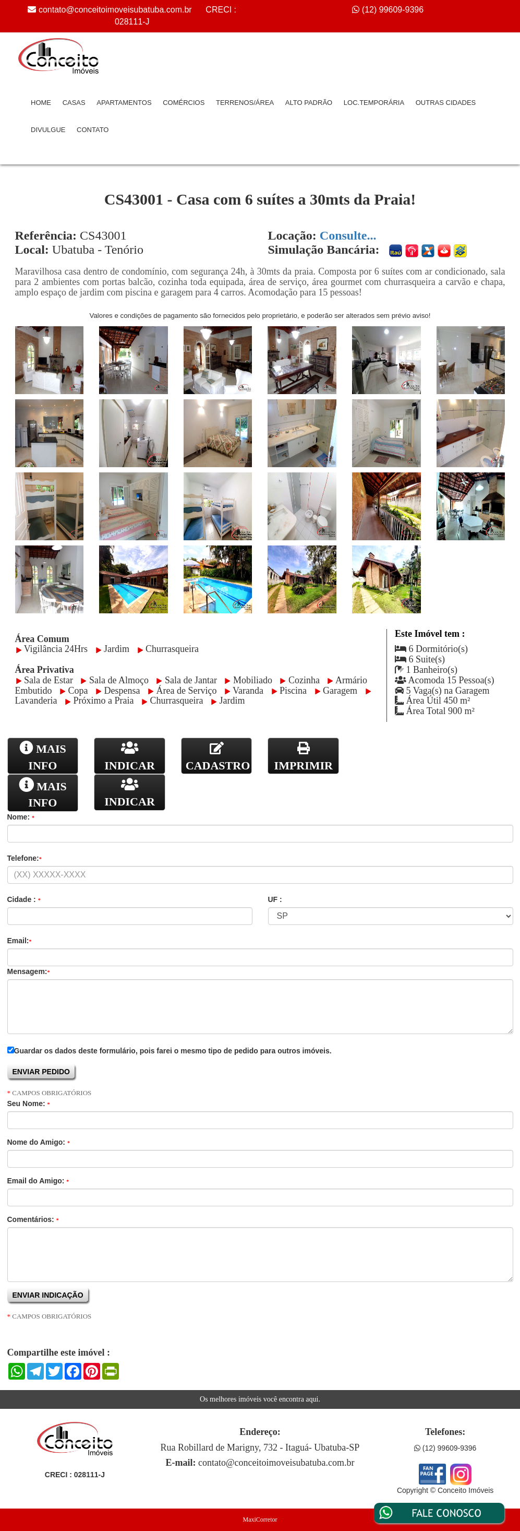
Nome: (20, 817)
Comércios (183, 102)
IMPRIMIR (303, 757)
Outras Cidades (446, 102)
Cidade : (24, 899)
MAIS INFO (42, 756)
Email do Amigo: (38, 1181)
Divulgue (48, 130)
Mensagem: (28, 971)
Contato (92, 130)
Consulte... (348, 235)
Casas (74, 102)
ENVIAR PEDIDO (42, 1071)
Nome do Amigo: (38, 1142)
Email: (19, 940)
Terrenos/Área (245, 102)
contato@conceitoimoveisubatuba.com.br (115, 9)
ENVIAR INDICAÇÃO (49, 1295)
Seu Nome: (28, 1103)
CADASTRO (218, 757)
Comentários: (33, 1219)
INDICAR (129, 756)
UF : (275, 899)
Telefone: (24, 858)
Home (41, 102)
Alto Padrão (308, 102)
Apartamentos (123, 102)
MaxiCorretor (260, 1519)
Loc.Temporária (374, 102)
